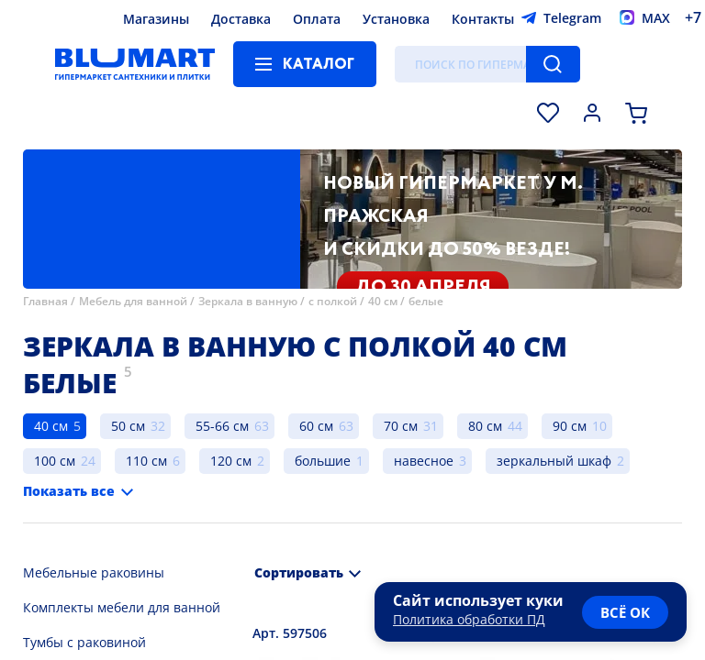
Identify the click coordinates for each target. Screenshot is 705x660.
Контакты (483, 19)
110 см (146, 460)
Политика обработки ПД (469, 619)
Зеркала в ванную (247, 301)
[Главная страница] (135, 64)
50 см (128, 425)
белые (425, 301)
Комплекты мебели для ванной (121, 607)
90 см (570, 425)
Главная (45, 301)
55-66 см (222, 425)
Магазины (156, 19)
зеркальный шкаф (554, 460)
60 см (316, 425)
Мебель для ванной (133, 301)
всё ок (625, 612)
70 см (401, 425)
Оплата (317, 19)
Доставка (241, 19)
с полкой (332, 301)
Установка (396, 19)
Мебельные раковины (93, 572)
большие (323, 460)
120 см (231, 460)
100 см (54, 460)
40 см (382, 301)
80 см (485, 425)
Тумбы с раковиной (84, 642)
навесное (423, 460)
